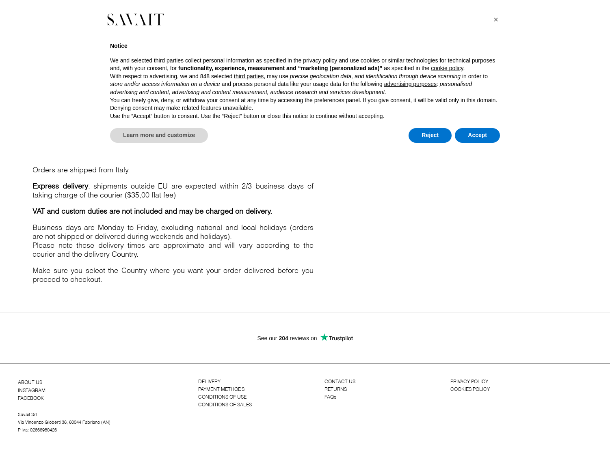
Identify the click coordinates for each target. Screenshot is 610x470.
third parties (249, 76)
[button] (495, 19)
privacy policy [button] (320, 60)
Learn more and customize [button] (159, 135)
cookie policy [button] (447, 68)
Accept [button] (477, 135)
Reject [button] (430, 135)
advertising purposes (410, 84)
